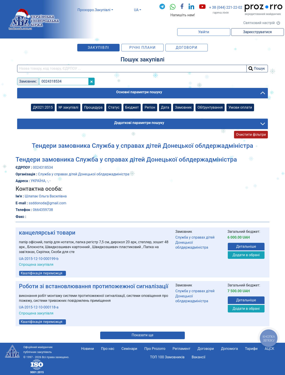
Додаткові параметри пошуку (139, 123)
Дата (165, 107)
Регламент (181, 349)
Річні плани (142, 47)
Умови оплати (240, 107)
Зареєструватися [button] (257, 32)
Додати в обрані (246, 255)
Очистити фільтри (251, 134)
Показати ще (142, 335)
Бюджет (132, 107)
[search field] (132, 68)
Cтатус (113, 107)
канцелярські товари (47, 232)
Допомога (229, 349)
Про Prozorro (154, 349)
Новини (87, 349)
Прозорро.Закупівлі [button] (93, 10)
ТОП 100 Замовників (167, 357)
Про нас (107, 349)
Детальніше (246, 246)
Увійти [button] (203, 32)
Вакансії (198, 357)
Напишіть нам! (182, 15)
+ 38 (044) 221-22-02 (225, 7)
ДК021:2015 (43, 107)
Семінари (129, 349)
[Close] (91, 81)
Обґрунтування (210, 107)
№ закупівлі (68, 107)
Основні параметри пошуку (139, 92)
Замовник (183, 107)
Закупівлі (98, 47)
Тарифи (251, 349)
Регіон (150, 107)
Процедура (93, 107)
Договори (186, 47)
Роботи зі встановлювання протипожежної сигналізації (93, 286)
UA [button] (136, 10)
